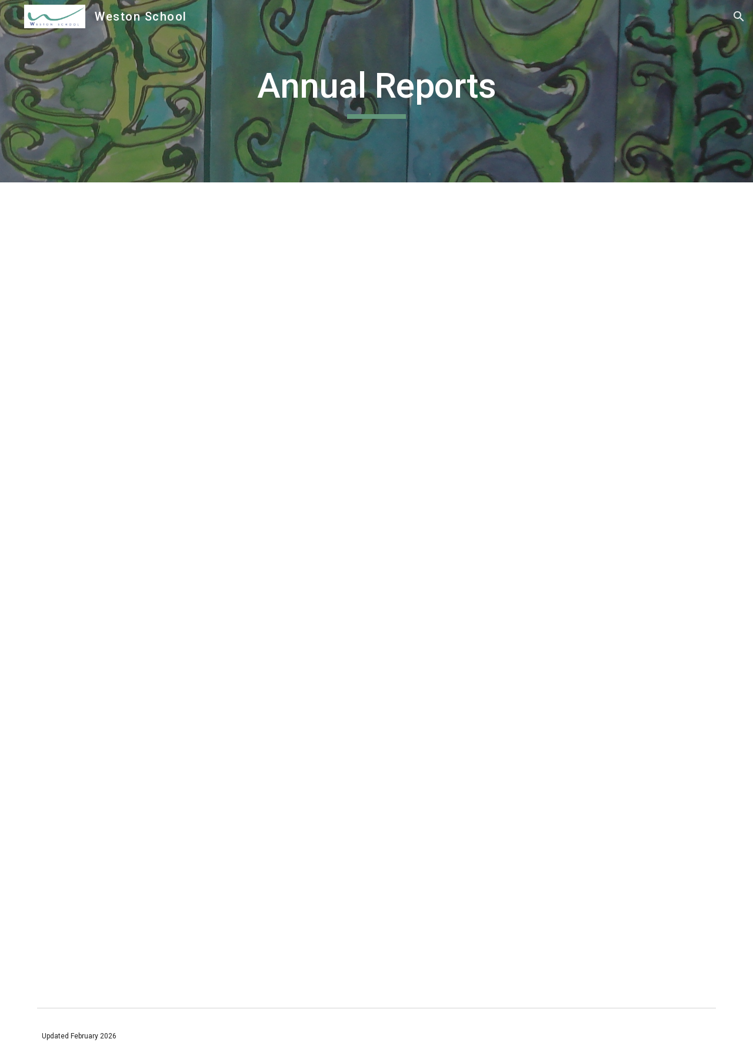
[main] (376, 91)
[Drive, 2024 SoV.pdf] (202, 592)
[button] (739, 16)
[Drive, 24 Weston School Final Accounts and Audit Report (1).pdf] (202, 319)
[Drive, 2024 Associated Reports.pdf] (202, 865)
